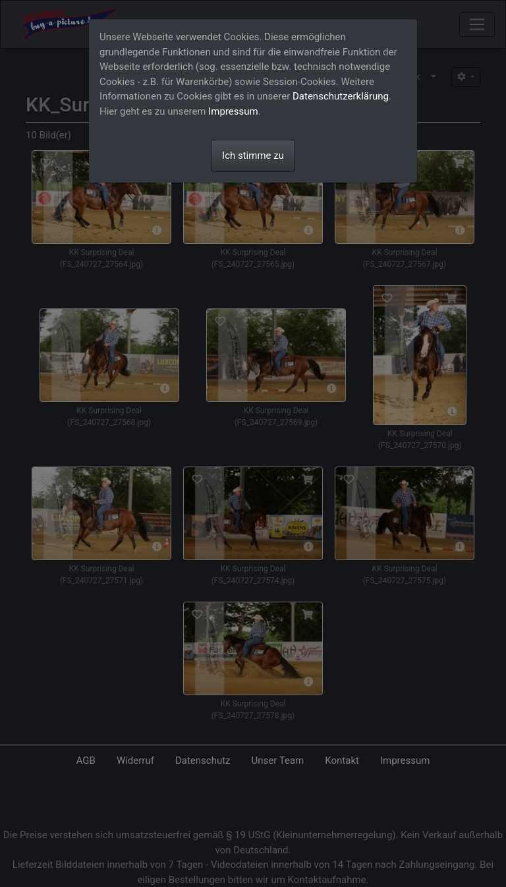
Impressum (233, 111)
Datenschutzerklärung (341, 96)
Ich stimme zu (253, 155)
